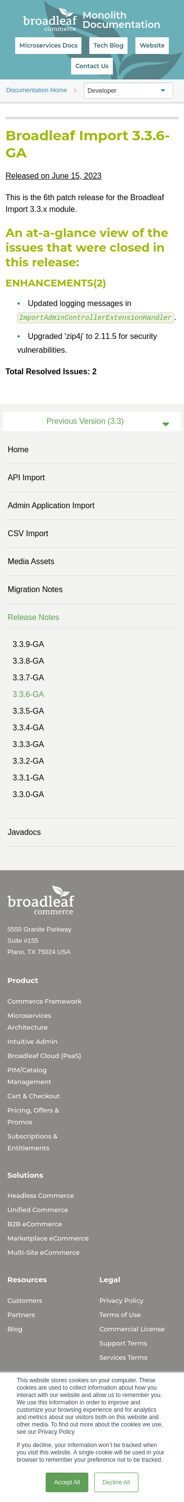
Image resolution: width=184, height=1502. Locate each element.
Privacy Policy (122, 1300)
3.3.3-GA (28, 744)
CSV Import (28, 533)
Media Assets (31, 561)
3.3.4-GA (28, 727)
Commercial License (132, 1328)
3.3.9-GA (28, 644)
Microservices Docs (49, 45)
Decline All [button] (116, 1482)
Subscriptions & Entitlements (32, 1141)
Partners (21, 1314)
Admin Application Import (51, 505)
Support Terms (123, 1343)
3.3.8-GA (28, 660)
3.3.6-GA (28, 694)
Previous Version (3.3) (85, 420)
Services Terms (124, 1357)
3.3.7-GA (28, 677)
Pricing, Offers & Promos (33, 1115)
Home (18, 449)
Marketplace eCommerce (48, 1238)
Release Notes (33, 617)
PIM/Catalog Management (29, 1075)
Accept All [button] (67, 1482)
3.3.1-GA (28, 777)
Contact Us (92, 66)
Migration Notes (35, 589)
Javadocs (24, 832)
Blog (15, 1328)
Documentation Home (36, 90)
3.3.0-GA (28, 794)
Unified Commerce (37, 1209)
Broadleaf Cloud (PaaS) (44, 1055)
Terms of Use (120, 1314)
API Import (26, 477)
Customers (24, 1300)
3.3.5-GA (28, 710)
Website (152, 45)
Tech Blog (109, 45)
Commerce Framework (44, 1001)
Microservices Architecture (29, 1021)
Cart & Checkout (33, 1095)
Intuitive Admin (32, 1041)
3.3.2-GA (28, 760)
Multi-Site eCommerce (43, 1252)
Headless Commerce (40, 1195)
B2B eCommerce (34, 1223)
